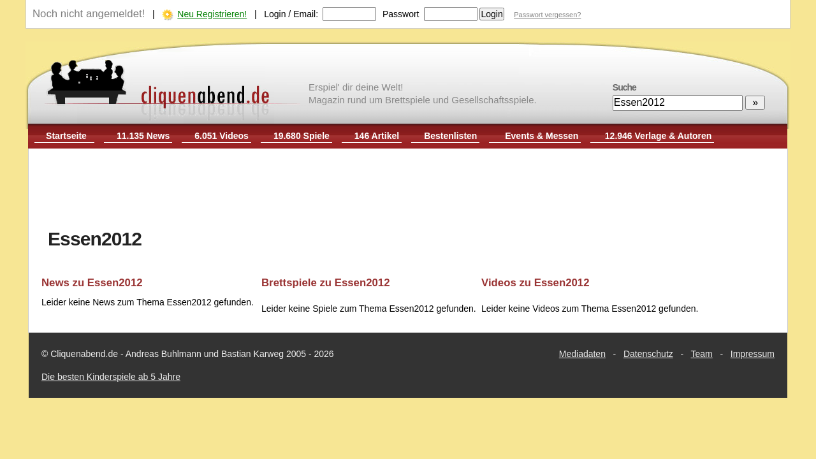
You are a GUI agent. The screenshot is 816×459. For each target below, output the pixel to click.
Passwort (400, 14)
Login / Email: (291, 14)
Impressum (753, 354)
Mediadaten (582, 354)
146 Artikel (376, 136)
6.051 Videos (221, 136)
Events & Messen (541, 136)
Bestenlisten (450, 136)
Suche (624, 87)
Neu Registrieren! (212, 14)
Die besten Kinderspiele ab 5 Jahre (110, 377)
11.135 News (143, 136)
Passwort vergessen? (547, 14)
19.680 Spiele (301, 136)
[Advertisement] (408, 190)
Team (702, 354)
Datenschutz (648, 354)
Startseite (66, 136)
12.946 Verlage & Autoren (658, 136)
